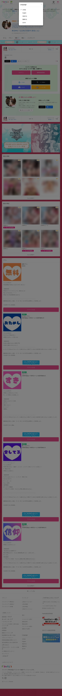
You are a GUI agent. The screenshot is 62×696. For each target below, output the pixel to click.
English (24, 13)
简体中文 (25, 16)
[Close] (41, 4)
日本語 (24, 9)
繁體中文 (25, 19)
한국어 (24, 22)
